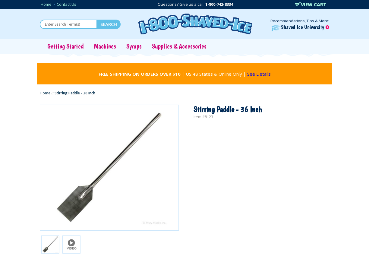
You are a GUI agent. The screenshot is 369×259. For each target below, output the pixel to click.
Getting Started (65, 46)
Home (46, 4)
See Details (259, 74)
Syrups (134, 46)
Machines (105, 46)
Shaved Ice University (300, 27)
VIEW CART (310, 5)
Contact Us (66, 4)
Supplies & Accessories (179, 46)
